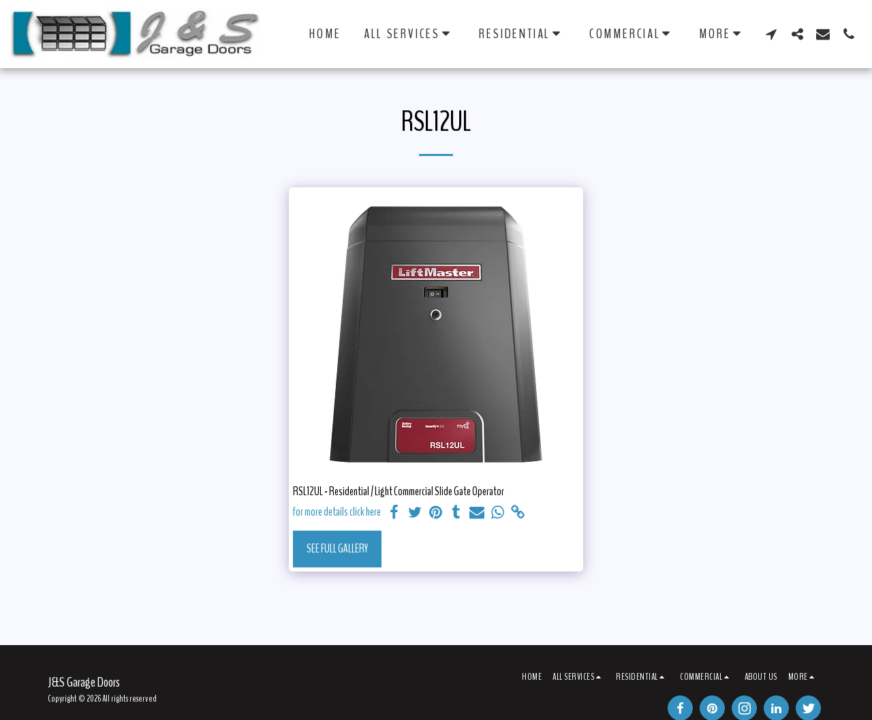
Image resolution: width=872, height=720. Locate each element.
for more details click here (337, 512)
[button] (410, 33)
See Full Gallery (337, 549)
